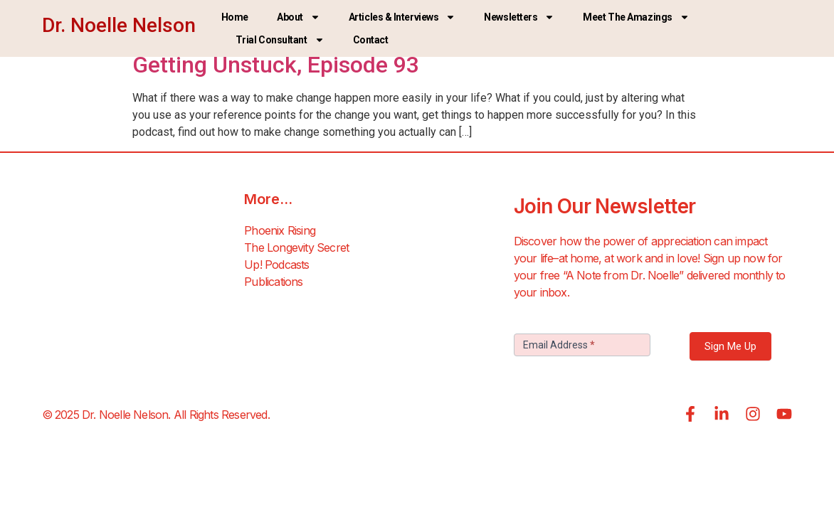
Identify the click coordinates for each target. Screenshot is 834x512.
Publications (273, 281)
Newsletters (519, 17)
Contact (371, 40)
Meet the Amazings (636, 17)
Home (234, 17)
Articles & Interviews (402, 17)
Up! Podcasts (276, 264)
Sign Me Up (730, 346)
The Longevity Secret (296, 247)
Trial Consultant (280, 39)
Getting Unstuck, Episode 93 (275, 64)
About (298, 17)
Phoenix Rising (279, 230)
